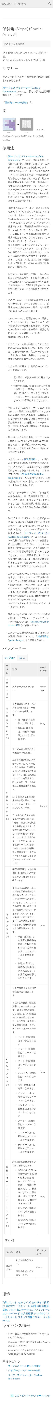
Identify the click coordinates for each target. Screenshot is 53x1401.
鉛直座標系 (29, 459)
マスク (12, 1309)
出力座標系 (27, 1313)
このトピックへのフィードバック (32, 1395)
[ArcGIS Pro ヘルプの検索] (23, 3)
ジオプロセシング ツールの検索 (24, 1370)
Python (22, 658)
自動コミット (10, 1302)
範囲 (33, 1306)
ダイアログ (10, 658)
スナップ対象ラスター (30, 1317)
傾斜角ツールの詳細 (16, 102)
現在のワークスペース (18, 1306)
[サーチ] (49, 3)
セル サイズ (24, 1302)
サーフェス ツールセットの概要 (24, 1366)
